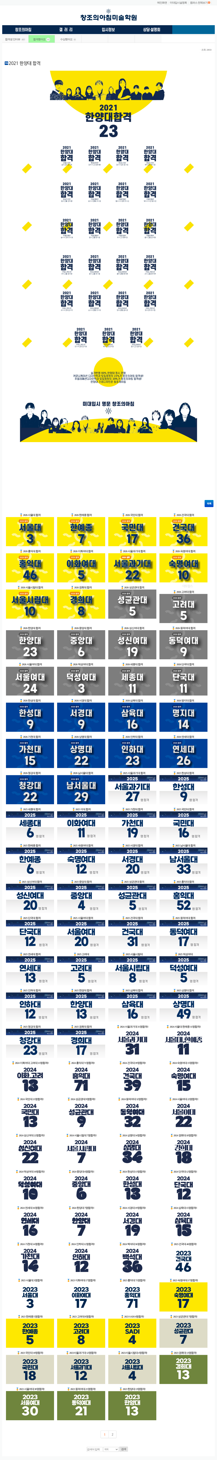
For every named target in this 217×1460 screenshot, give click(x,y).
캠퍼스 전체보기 (198, 2)
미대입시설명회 (178, 2)
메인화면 (162, 2)
